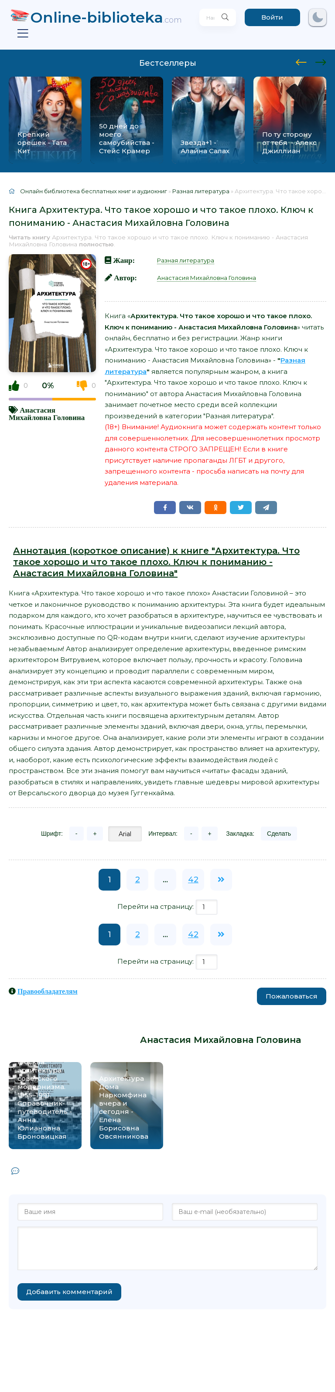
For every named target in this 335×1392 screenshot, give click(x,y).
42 (193, 879)
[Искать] (224, 17)
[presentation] (301, 61)
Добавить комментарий (69, 1292)
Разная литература (185, 260)
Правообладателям (47, 991)
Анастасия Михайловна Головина (47, 413)
